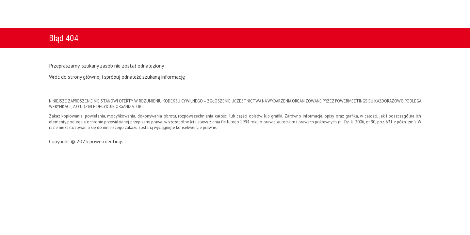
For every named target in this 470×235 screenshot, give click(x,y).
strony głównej (84, 76)
